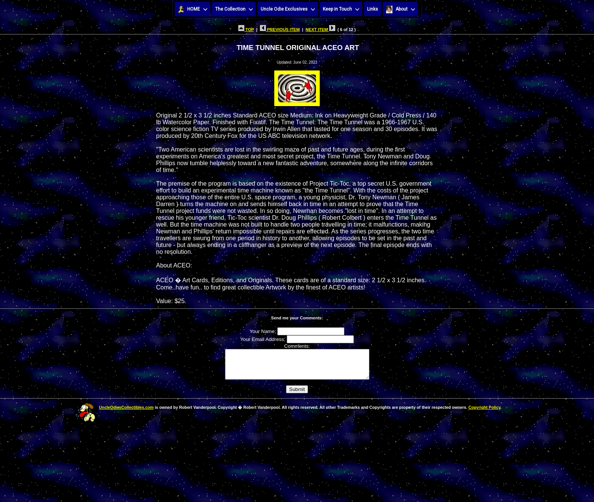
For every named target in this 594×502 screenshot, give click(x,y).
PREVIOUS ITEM (280, 29)
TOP (246, 29)
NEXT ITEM (320, 29)
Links (372, 9)
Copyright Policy (484, 413)
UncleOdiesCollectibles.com (126, 413)
